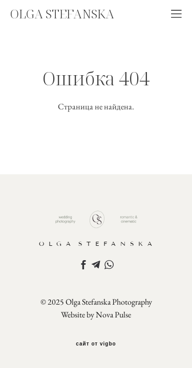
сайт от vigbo (96, 344)
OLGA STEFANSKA (62, 14)
